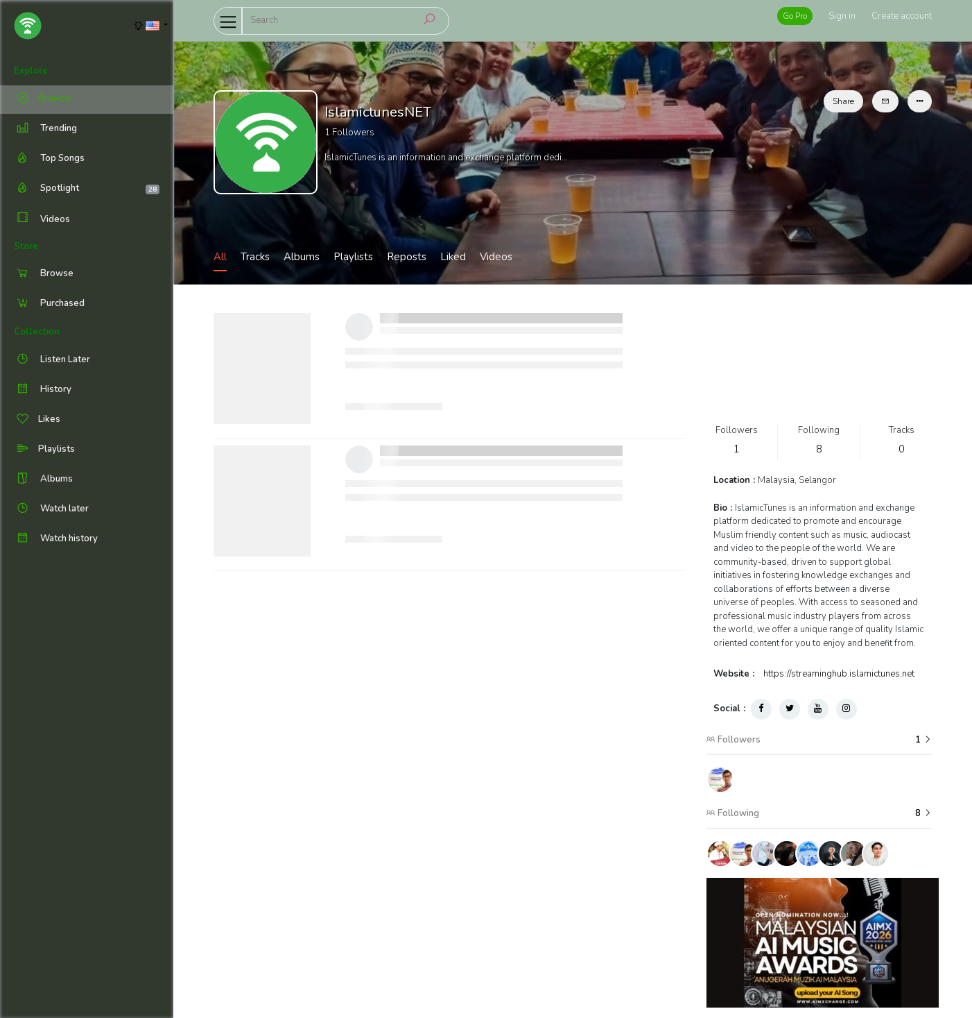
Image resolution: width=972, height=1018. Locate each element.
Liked (453, 257)
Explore (31, 71)
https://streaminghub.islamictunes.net (838, 674)
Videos (42, 219)
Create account (901, 16)
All (220, 257)
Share (843, 101)
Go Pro (795, 16)
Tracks (255, 257)
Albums (302, 257)
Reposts (406, 257)
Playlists (353, 257)
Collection (37, 331)
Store (26, 246)
